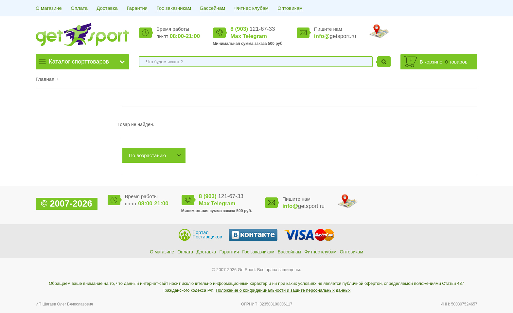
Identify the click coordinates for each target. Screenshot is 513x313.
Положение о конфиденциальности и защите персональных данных (283, 290)
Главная (45, 79)
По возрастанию (147, 155)
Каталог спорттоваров (79, 61)
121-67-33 (252, 29)
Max (235, 36)
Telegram (255, 36)
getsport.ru (335, 36)
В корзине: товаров (444, 61)
